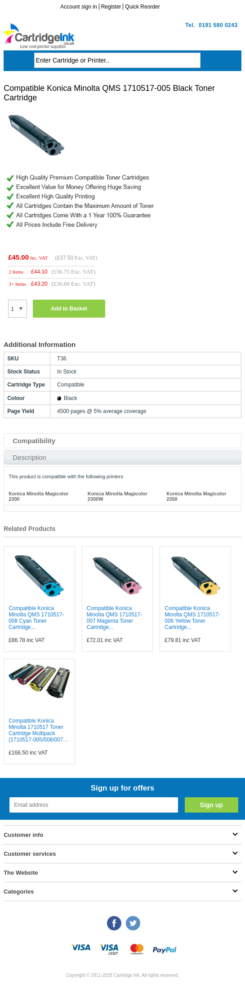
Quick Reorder (142, 7)
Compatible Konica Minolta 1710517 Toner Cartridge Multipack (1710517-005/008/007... (38, 730)
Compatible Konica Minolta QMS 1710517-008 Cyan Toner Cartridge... (36, 617)
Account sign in (78, 7)
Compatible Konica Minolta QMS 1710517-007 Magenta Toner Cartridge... (114, 617)
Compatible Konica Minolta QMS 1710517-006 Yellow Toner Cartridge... (192, 617)
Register (111, 7)
